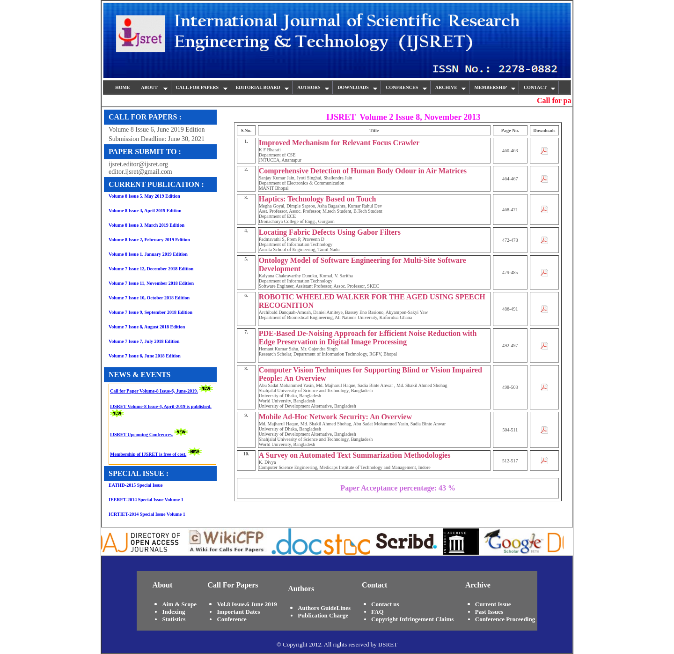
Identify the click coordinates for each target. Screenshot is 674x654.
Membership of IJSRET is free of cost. (148, 454)
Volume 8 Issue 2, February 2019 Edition (149, 239)
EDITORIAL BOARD (263, 87)
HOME (123, 87)
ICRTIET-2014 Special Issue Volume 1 (147, 514)
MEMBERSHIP (494, 87)
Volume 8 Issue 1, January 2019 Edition (148, 254)
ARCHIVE (451, 87)
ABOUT (154, 87)
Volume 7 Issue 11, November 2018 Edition (151, 283)
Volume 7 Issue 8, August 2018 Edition (147, 326)
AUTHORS (313, 87)
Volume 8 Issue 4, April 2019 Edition (145, 210)
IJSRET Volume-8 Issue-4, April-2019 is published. (161, 406)
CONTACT (540, 87)
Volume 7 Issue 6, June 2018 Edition (145, 355)
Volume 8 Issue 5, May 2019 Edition (144, 196)
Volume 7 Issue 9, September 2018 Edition (150, 312)
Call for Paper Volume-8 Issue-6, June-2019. (154, 391)
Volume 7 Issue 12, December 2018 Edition (151, 268)
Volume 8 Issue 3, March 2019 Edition (146, 225)
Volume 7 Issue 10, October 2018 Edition (149, 297)
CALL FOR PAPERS (202, 87)
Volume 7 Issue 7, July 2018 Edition (144, 341)
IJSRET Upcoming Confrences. (141, 434)
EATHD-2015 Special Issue (135, 485)
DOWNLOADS (357, 87)
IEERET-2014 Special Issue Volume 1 (146, 499)
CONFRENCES (406, 87)
